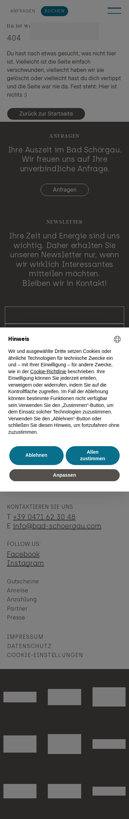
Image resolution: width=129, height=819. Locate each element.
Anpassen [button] (64, 475)
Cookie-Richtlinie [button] (48, 371)
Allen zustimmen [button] (92, 455)
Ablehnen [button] (36, 455)
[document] (64, 385)
